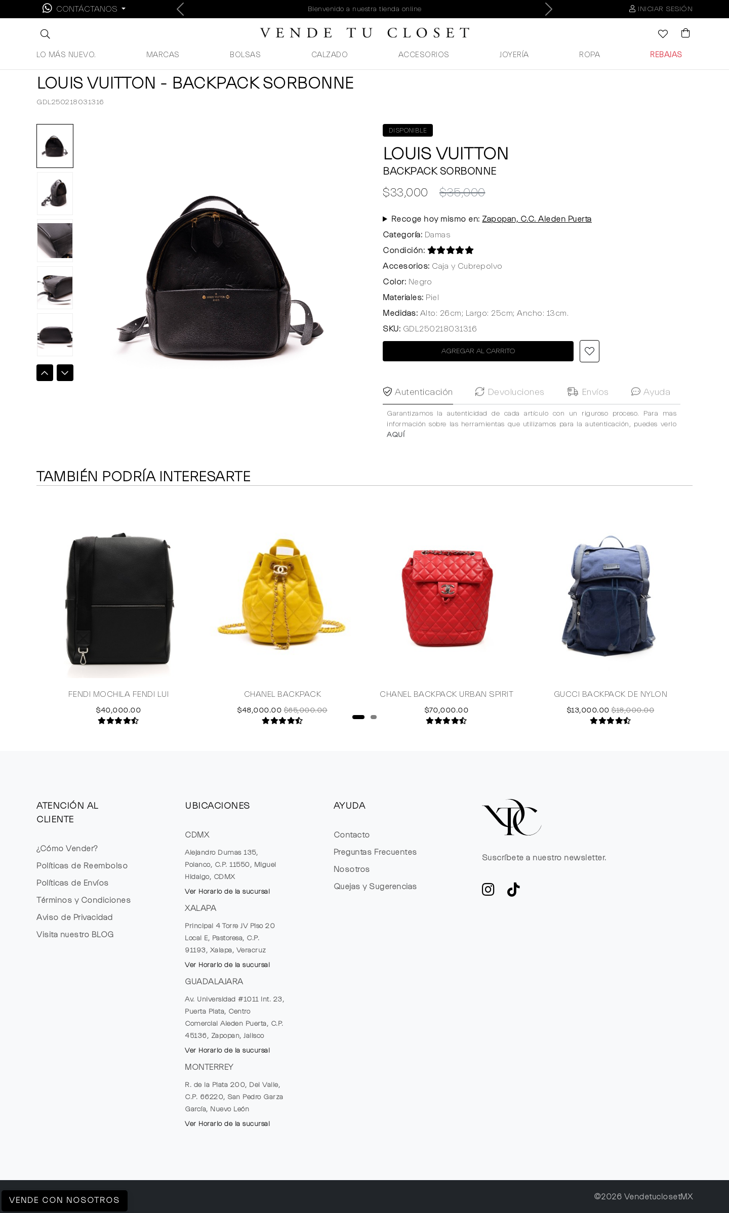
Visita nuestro (75, 934)
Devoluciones (510, 411)
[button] (44, 33)
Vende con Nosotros (64, 1200)
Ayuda (651, 411)
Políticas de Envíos (72, 883)
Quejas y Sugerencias (375, 886)
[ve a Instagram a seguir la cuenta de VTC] (488, 893)
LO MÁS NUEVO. (66, 55)
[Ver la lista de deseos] (657, 34)
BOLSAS (245, 55)
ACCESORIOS (424, 55)
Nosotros (352, 869)
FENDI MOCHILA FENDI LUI (118, 695)
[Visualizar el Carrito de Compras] (681, 33)
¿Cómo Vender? (67, 848)
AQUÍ (395, 454)
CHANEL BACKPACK (282, 695)
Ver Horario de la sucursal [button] (227, 892)
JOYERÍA (514, 55)
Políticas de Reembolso (82, 865)
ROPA (589, 55)
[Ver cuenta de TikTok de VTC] (513, 893)
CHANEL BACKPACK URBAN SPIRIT (446, 695)
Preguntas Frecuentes (375, 852)
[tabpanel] (118, 611)
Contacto (352, 835)
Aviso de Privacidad (74, 917)
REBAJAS (666, 55)
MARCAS (163, 55)
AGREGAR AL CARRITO (478, 351)
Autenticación (418, 411)
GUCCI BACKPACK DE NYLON (611, 695)
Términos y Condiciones (83, 900)
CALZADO (329, 55)
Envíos (588, 411)
